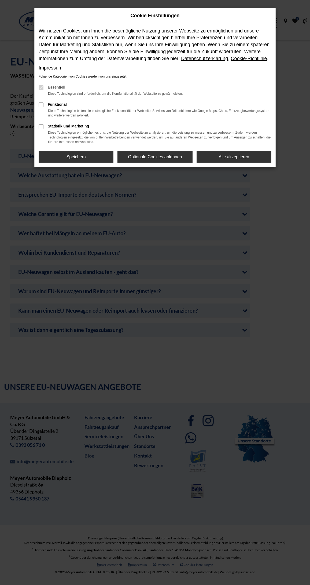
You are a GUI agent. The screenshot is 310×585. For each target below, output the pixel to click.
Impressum (50, 68)
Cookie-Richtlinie (249, 58)
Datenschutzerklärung (204, 58)
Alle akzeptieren (234, 157)
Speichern (76, 157)
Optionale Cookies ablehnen (155, 157)
